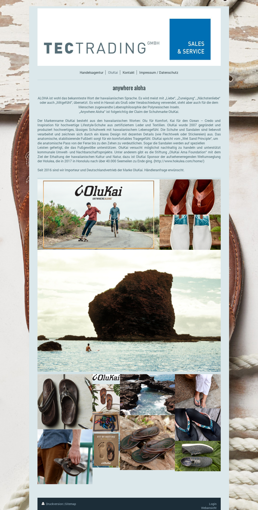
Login (213, 504)
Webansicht (209, 508)
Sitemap (70, 504)
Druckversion (53, 504)
